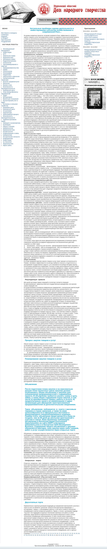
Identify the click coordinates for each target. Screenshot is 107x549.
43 (59, 535)
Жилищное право (9, 59)
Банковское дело (9, 90)
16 (57, 533)
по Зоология (7, 142)
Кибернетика (7, 135)
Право (5, 69)
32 (35, 535)
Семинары (5, 35)
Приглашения (6, 40)
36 (44, 535)
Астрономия (7, 111)
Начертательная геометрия (7, 79)
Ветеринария (7, 97)
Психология (7, 63)
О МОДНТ (4, 38)
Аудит (5, 95)
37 (46, 535)
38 (48, 535)
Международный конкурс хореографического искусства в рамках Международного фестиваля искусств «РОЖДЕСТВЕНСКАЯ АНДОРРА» (94, 39)
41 (54, 535)
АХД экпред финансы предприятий (9, 93)
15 (55, 533)
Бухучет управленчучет (11, 81)
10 (44, 533)
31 (33, 535)
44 (61, 535)
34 (39, 535)
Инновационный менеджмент (7, 49)
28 (26, 535)
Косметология (8, 131)
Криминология (8, 128)
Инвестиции (7, 52)
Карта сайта (7, 145)
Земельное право (9, 56)
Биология (6, 83)
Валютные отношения (10, 99)
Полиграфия (7, 73)
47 (67, 535)
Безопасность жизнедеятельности (8, 87)
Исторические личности (11, 137)
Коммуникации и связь (11, 133)
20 (66, 533)
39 (50, 535)
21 (68, 533)
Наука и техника (8, 126)
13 (50, 533)
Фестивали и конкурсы (9, 33)
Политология (7, 71)
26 (78, 533)
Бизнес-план (7, 85)
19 (63, 533)
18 (61, 533)
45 (63, 535)
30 (31, 535)
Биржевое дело (8, 107)
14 (53, 533)
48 (70, 535)
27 (24, 535)
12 (48, 533)
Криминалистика (9, 130)
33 (37, 535)
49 (72, 535)
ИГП (4, 54)
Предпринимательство (11, 68)
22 (70, 533)
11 (46, 533)
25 (76, 533)
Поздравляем (6, 41)
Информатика (8, 138)
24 (74, 533)
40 (52, 535)
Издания (4, 36)
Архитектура (7, 113)
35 (41, 535)
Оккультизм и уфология (11, 76)
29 (29, 535)
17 (59, 533)
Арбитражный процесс (11, 114)
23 (72, 533)
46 (65, 535)
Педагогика (7, 75)
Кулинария (7, 125)
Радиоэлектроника (9, 61)
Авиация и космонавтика (11, 123)
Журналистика (8, 57)
